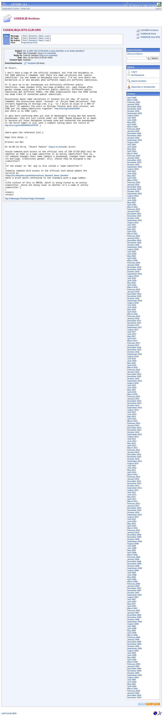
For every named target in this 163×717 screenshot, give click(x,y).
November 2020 (134, 243)
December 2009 (134, 535)
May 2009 (131, 550)
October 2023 (133, 165)
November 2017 (134, 323)
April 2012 (131, 472)
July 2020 (131, 252)
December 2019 (134, 267)
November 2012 (134, 457)
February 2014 (133, 423)
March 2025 (132, 127)
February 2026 (133, 102)
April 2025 (131, 124)
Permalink (40, 224)
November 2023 (134, 162)
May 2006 (131, 631)
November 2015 (134, 376)
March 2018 (132, 314)
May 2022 (131, 202)
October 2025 (133, 111)
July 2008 (131, 573)
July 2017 (131, 332)
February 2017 (133, 343)
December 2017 (134, 321)
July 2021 (131, 225)
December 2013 (134, 428)
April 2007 (131, 606)
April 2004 (131, 686)
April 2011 (131, 499)
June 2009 (131, 548)
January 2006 (133, 639)
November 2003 (134, 697)
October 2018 (133, 298)
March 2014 (132, 421)
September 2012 (134, 461)
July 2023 (131, 171)
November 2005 (134, 644)
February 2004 (133, 691)
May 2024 (131, 149)
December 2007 (134, 588)
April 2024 (131, 151)
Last (47, 36)
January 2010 (133, 532)
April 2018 (131, 312)
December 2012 (134, 454)
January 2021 (133, 238)
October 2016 (133, 352)
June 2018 (131, 307)
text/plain (32, 63)
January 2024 (133, 158)
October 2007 (133, 593)
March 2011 (132, 501)
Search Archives (134, 50)
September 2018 (134, 301)
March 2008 (132, 582)
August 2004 (132, 677)
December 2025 (134, 107)
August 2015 (132, 383)
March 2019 (132, 287)
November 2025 (134, 109)
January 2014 (133, 425)
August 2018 (132, 303)
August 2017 (132, 330)
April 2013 (131, 446)
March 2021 (132, 234)
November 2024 (134, 136)
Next (41, 36)
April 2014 (131, 419)
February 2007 (133, 610)
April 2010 (131, 526)
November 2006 (134, 617)
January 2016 (133, 372)
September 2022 (134, 194)
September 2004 (134, 675)
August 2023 (132, 169)
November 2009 (134, 537)
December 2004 (134, 668)
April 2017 (131, 338)
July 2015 (131, 385)
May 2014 (131, 417)
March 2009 (132, 555)
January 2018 (133, 318)
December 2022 (134, 187)
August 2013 (132, 437)
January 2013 (133, 452)
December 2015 (134, 374)
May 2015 (131, 390)
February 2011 (133, 503)
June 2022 (131, 200)
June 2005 (131, 655)
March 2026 (132, 100)
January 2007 (133, 613)
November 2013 (134, 430)
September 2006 (134, 622)
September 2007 (134, 595)
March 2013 (132, 448)
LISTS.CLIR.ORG (9, 713)
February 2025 (133, 129)
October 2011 (133, 486)
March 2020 (132, 260)
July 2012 (131, 466)
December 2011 (134, 481)
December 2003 (134, 695)
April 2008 (131, 579)
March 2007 (132, 608)
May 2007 (131, 604)
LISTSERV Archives (149, 30)
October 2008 (133, 566)
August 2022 (132, 196)
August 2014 (132, 410)
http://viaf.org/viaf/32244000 (67, 117)
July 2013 (131, 439)
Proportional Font (29, 43)
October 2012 (133, 459)
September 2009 (134, 541)
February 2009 (133, 557)
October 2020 (133, 245)
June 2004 (131, 682)
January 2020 (133, 265)
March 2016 (132, 367)
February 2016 (133, 370)
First (25, 36)
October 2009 (133, 539)
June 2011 (131, 495)
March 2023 (132, 180)
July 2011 (131, 492)
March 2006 (132, 635)
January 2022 (133, 211)
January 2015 (133, 399)
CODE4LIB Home (148, 34)
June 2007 (131, 602)
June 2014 (131, 414)
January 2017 (133, 345)
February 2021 (133, 236)
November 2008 (134, 564)
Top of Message (12, 224)
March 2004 (132, 689)
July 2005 (131, 653)
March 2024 (132, 153)
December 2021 (134, 214)
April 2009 (131, 553)
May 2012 (131, 470)
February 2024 (133, 156)
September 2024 (134, 140)
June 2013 (131, 441)
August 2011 (132, 490)
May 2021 (131, 229)
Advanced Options (135, 54)
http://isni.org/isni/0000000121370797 (22, 137)
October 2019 (133, 272)
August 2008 (132, 570)
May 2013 (131, 443)
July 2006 (131, 626)
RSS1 (149, 704)
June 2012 (131, 468)
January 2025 (133, 131)
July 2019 (131, 278)
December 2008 (134, 561)
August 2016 (132, 356)
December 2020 (134, 240)
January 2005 (133, 666)
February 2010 (133, 530)
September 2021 (134, 220)
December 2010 (134, 508)
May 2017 (131, 336)
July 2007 (131, 599)
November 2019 (134, 269)
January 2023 (133, 185)
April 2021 (131, 231)
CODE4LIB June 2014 (150, 37)
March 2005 (132, 662)
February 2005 (133, 664)
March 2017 (132, 341)
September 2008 (134, 568)
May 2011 (131, 497)
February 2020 (133, 263)
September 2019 (134, 274)
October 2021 (133, 218)
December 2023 (134, 160)
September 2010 (134, 515)
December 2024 (134, 133)
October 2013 (133, 432)
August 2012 (132, 463)
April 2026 (131, 98)
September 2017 (134, 327)
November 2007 (134, 590)
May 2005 (131, 657)
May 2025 (131, 122)
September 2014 (134, 408)
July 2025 (131, 118)
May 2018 (131, 309)
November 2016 (134, 350)
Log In (134, 72)
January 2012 (133, 479)
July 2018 (131, 305)
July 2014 (131, 412)
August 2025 (132, 116)
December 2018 (134, 294)
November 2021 (134, 216)
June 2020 (131, 254)
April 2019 (131, 285)
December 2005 (134, 642)
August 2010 (132, 517)
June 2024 (131, 147)
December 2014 (134, 401)
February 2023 (133, 182)
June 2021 (131, 227)
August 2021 (132, 223)
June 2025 (131, 120)
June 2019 (131, 281)
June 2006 (131, 628)
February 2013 (133, 450)
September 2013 (134, 434)
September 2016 (134, 354)
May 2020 (131, 256)
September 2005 (134, 648)
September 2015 (134, 381)
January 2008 (133, 586)
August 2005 (132, 651)
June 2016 (131, 361)
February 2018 (133, 316)
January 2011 (133, 506)
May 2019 (131, 283)
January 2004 (133, 693)
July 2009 (131, 546)
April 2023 (131, 178)
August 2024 (132, 142)
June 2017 (131, 334)
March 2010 (132, 528)
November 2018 (134, 296)
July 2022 (131, 198)
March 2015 (132, 394)
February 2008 (133, 584)
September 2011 (134, 488)
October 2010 (133, 512)
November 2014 (134, 403)
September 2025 (134, 113)
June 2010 (131, 521)
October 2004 (133, 673)
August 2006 (132, 624)
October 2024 (133, 138)
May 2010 (131, 524)
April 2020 (131, 258)
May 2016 (131, 363)
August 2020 (132, 249)
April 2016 (131, 365)
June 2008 (131, 575)
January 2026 (133, 104)
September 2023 (134, 167)
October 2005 (133, 646)
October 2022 (133, 191)
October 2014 (133, 405)
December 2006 (134, 615)
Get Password (137, 75)
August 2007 (132, 597)
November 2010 (134, 510)
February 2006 (133, 637)
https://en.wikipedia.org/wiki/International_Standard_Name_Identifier (37, 197)
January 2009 (133, 559)
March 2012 (132, 474)
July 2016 (131, 359)
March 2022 (132, 207)
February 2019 (133, 289)
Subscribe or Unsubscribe (143, 87)
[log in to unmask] (47, 53)
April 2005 (131, 660)
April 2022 (131, 205)
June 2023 (131, 173)
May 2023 (131, 176)
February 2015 (133, 396)
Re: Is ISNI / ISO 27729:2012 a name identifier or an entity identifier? (54, 51)
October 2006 (133, 619)
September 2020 (134, 247)
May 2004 (131, 684)
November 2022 (134, 189)
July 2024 (131, 144)
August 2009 (132, 544)
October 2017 (133, 325)
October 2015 (133, 379)
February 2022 (133, 209)
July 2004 (131, 680)
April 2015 (131, 392)
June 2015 (131, 388)
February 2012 (133, 477)
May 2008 (131, 577)
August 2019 (132, 276)
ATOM (141, 704)
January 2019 (133, 292)
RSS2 (156, 704)
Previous (33, 36)
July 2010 (131, 519)
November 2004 (134, 671)
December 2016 (134, 347)
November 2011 (134, 483)
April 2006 (131, 633)
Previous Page (27, 224)
